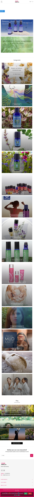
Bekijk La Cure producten (27, 11)
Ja (25, 493)
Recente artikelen (17, 443)
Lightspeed (25, 489)
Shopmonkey (17, 490)
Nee (30, 493)
